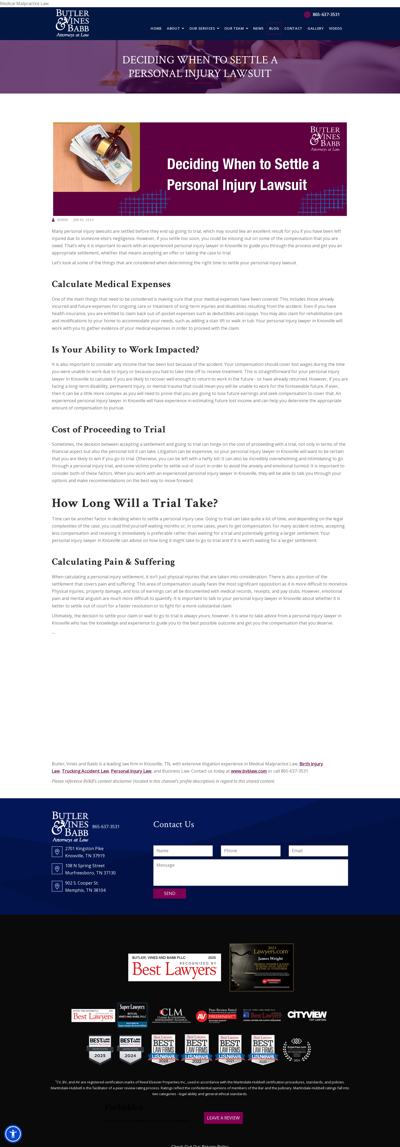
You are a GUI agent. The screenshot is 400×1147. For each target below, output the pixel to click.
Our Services (202, 28)
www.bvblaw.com (249, 771)
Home (156, 28)
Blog (274, 28)
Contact (293, 28)
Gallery (316, 28)
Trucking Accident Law (85, 771)
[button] (13, 1134)
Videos (335, 28)
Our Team (234, 28)
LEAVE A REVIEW (223, 1118)
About (173, 28)
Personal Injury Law (131, 771)
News (258, 28)
